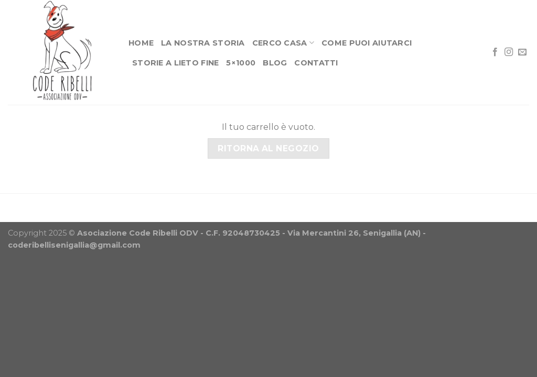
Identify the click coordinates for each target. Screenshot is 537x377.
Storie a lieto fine (175, 63)
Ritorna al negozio (268, 148)
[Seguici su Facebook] (495, 52)
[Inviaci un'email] (522, 52)
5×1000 (240, 63)
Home (141, 43)
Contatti (316, 63)
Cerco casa (283, 43)
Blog (275, 63)
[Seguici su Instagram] (508, 52)
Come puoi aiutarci (366, 43)
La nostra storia (203, 43)
